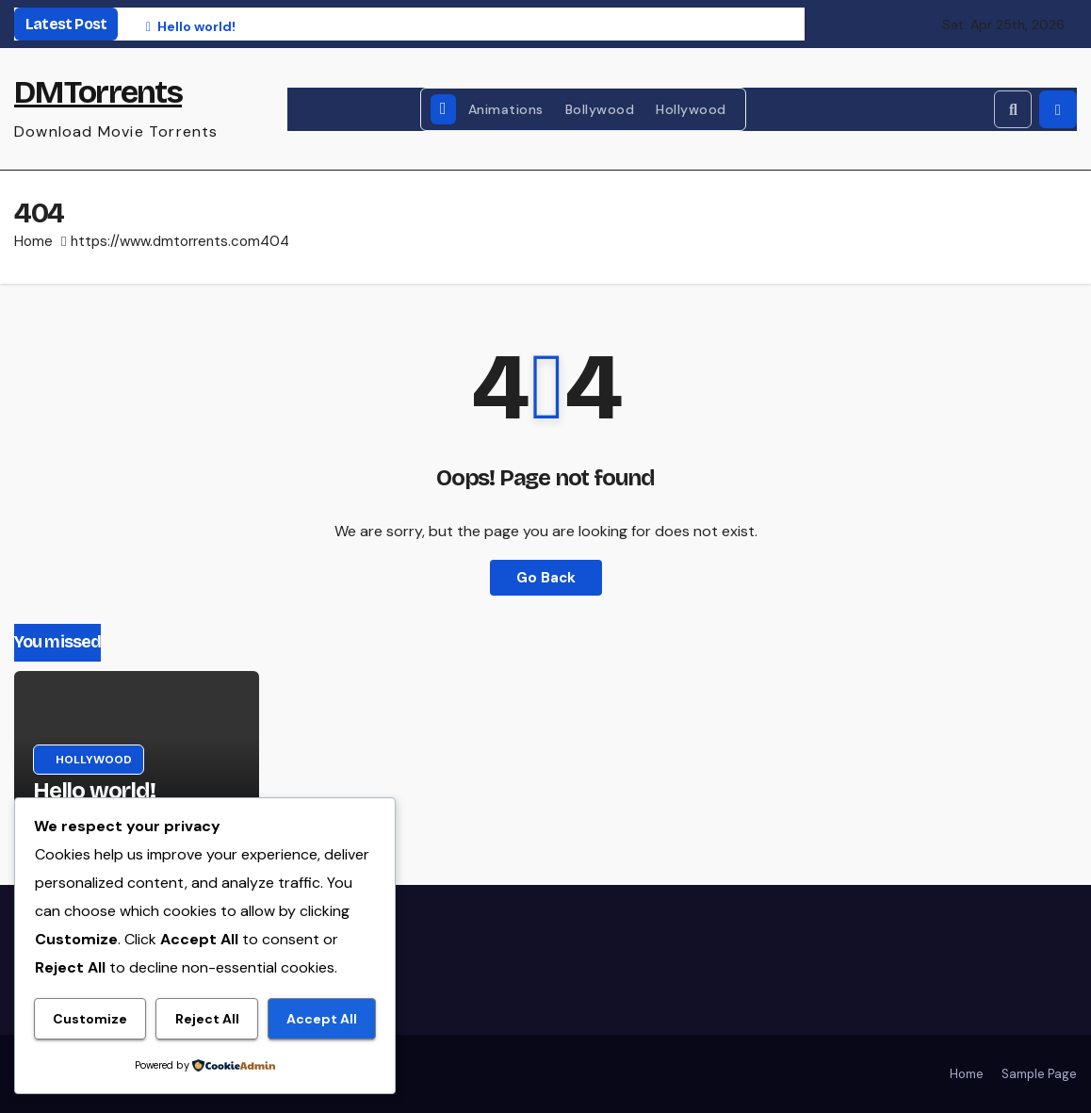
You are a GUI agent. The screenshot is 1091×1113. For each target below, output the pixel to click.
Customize (90, 1018)
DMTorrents (98, 92)
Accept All (321, 1018)
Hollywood (691, 109)
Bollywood (600, 109)
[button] (1013, 109)
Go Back (546, 577)
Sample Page (1039, 1074)
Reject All (207, 1018)
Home (33, 241)
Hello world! (94, 790)
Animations (506, 109)
